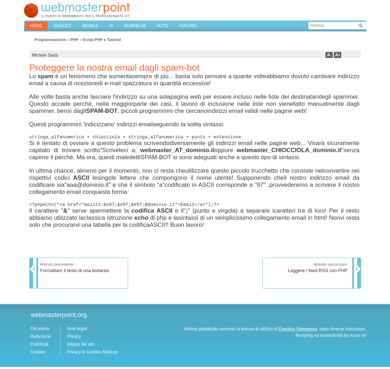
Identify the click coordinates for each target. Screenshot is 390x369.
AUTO (162, 25)
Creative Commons (297, 331)
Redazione (40, 338)
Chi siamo (39, 330)
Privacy (74, 338)
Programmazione (50, 40)
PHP (74, 40)
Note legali (77, 330)
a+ (337, 55)
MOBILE (90, 25)
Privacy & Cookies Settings (92, 354)
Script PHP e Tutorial (102, 40)
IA (111, 25)
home (36, 25)
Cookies (38, 354)
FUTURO (188, 25)
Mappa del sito (81, 346)
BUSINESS (135, 25)
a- (329, 55)
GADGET (63, 25)
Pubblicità (39, 346)
